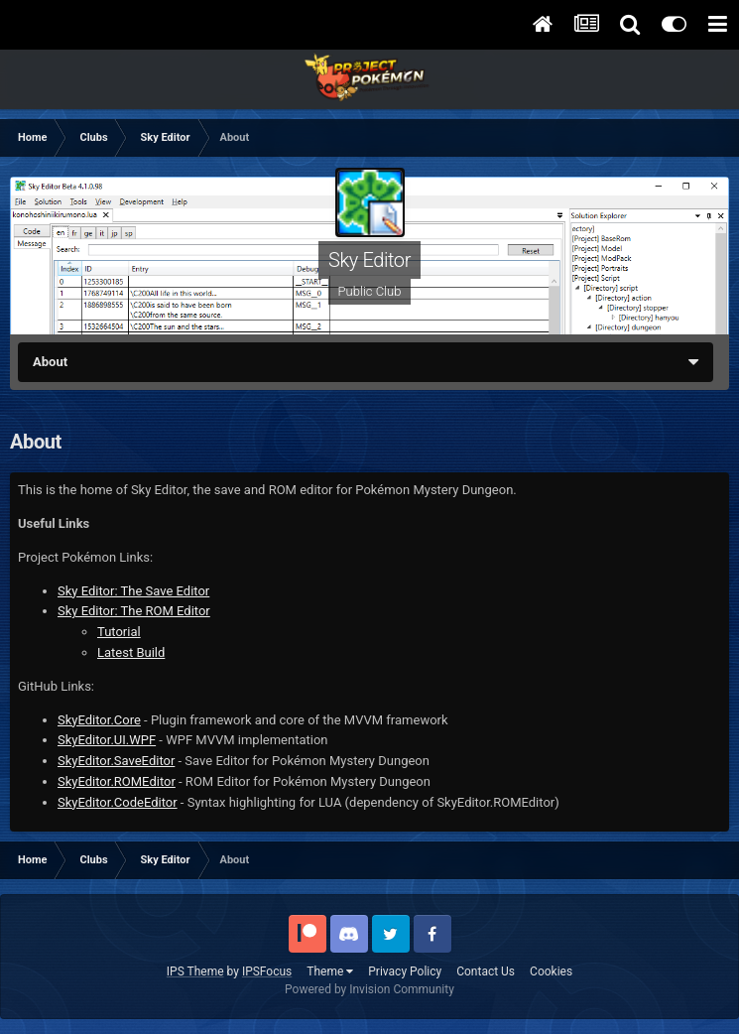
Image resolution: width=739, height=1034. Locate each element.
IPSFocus (267, 971)
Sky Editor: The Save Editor (133, 590)
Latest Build (131, 652)
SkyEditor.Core (99, 719)
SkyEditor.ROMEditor (117, 781)
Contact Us (485, 971)
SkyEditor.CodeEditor (118, 802)
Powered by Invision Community (369, 989)
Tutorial (119, 631)
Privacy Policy (404, 971)
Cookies (551, 971)
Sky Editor (369, 260)
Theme (330, 971)
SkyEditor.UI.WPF (107, 739)
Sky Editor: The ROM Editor (134, 610)
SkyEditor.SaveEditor (116, 760)
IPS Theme (195, 971)
